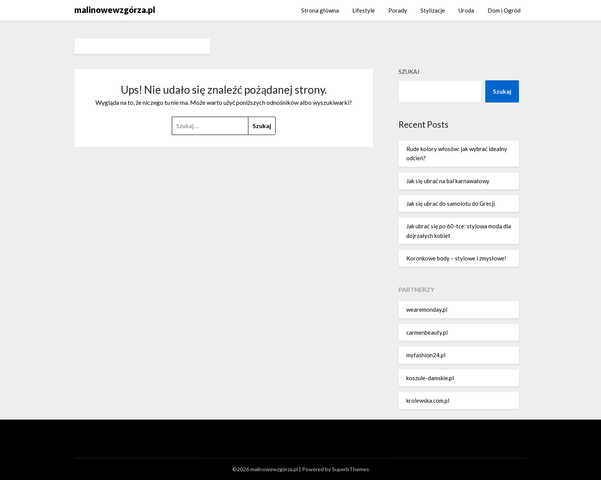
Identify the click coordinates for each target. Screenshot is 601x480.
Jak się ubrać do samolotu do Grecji (450, 203)
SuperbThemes (350, 469)
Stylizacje (432, 10)
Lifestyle (363, 10)
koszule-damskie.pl (430, 377)
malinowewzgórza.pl (114, 10)
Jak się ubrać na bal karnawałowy (447, 180)
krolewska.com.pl (427, 400)
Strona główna (320, 10)
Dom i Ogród (504, 10)
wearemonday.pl (426, 309)
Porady (397, 10)
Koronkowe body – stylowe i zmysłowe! (456, 258)
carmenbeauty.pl (427, 332)
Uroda (466, 10)
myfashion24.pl (425, 354)
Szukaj (409, 71)
